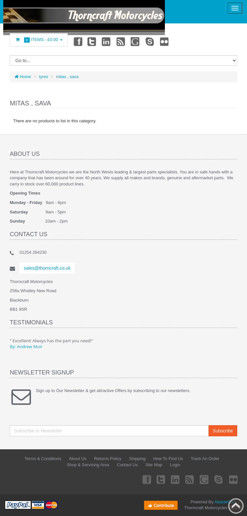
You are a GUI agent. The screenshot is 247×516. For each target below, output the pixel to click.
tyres (43, 76)
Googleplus (135, 41)
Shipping (137, 458)
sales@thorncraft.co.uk (47, 268)
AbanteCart (225, 501)
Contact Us (127, 464)
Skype (150, 41)
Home (23, 76)
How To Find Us (168, 458)
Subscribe (223, 430)
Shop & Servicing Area (88, 464)
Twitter (92, 41)
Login (175, 464)
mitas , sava (67, 76)
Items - (39, 40)
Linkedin (106, 41)
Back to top (235, 505)
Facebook (77, 41)
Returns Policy (107, 458)
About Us (77, 458)
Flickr (164, 41)
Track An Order (205, 458)
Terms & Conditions (42, 458)
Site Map (153, 464)
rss (121, 41)
